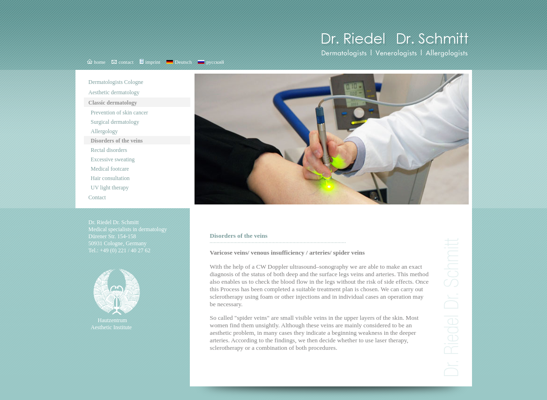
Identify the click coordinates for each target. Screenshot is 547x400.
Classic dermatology (113, 102)
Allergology (104, 131)
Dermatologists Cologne (116, 82)
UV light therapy (110, 187)
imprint (150, 62)
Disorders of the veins (117, 140)
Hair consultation (110, 178)
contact (123, 62)
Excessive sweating (113, 159)
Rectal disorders (109, 150)
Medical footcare (110, 169)
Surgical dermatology (115, 122)
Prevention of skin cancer (119, 112)
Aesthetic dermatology (114, 92)
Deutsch (179, 62)
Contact (97, 197)
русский (211, 62)
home (96, 62)
